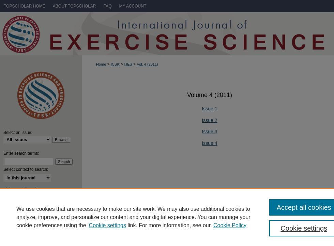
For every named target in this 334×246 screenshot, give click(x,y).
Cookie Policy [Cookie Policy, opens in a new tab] (229, 225)
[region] (167, 217)
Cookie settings (107, 225)
